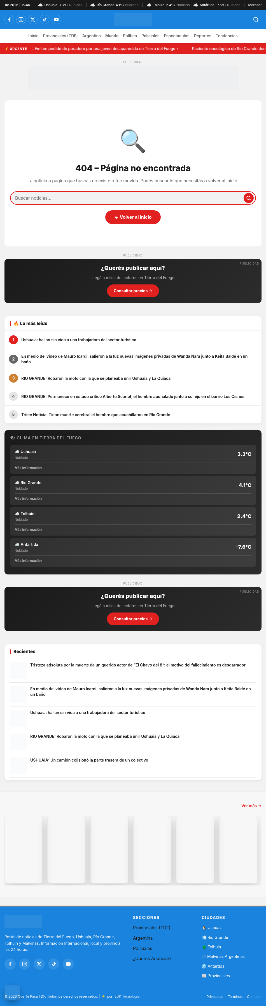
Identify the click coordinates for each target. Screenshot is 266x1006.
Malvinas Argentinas (223, 956)
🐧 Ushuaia (212, 927)
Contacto (254, 997)
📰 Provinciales (216, 975)
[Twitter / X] (33, 19)
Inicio (33, 35)
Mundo (111, 35)
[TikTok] (44, 19)
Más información (28, 468)
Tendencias (227, 35)
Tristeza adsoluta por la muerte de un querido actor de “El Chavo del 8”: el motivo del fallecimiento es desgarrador (138, 665)
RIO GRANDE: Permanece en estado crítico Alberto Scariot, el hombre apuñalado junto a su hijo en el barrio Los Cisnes (132, 396)
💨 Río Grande (215, 937)
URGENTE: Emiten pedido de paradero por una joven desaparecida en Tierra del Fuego (96, 48)
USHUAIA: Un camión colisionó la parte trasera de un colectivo (89, 760)
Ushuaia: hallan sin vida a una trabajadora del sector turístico (78, 339)
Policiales (150, 35)
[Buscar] (249, 198)
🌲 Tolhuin (211, 946)
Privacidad (215, 997)
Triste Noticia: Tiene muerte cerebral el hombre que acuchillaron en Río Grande (95, 414)
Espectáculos (176, 35)
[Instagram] (21, 19)
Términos (235, 997)
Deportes (202, 35)
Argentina (91, 35)
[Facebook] (9, 19)
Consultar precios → (133, 290)
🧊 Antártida (213, 966)
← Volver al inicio (132, 217)
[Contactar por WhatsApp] (12, 992)
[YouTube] (56, 19)
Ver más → (251, 805)
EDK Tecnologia (127, 996)
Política (130, 35)
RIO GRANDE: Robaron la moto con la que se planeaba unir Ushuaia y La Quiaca (96, 378)
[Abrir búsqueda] (256, 19)
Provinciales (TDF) (60, 35)
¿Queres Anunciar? (152, 958)
